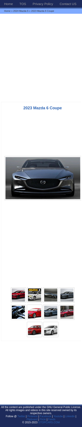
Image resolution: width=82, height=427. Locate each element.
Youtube (58, 416)
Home (8, 4)
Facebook (45, 416)
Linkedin (70, 416)
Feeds (51, 419)
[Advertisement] (41, 58)
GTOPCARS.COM (49, 422)
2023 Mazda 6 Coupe (42, 108)
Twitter (21, 416)
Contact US (68, 4)
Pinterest (32, 416)
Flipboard (32, 419)
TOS (22, 4)
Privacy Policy (43, 4)
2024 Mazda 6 (20, 11)
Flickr (43, 419)
